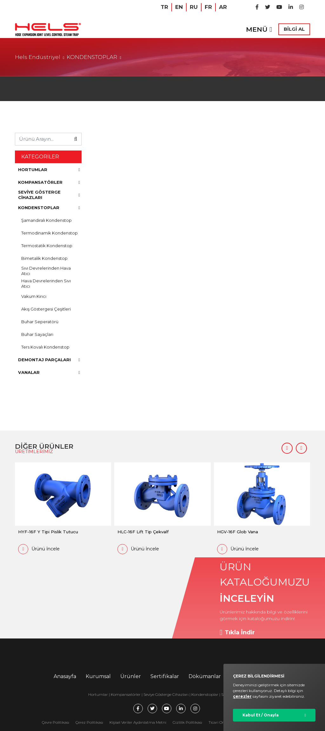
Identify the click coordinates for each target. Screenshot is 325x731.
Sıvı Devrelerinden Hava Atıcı (46, 271)
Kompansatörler (126, 694)
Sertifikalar (164, 676)
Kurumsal (98, 676)
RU (194, 7)
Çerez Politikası (89, 722)
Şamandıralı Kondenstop (46, 220)
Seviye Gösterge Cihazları (166, 694)
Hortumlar (98, 694)
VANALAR (49, 372)
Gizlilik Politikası (187, 722)
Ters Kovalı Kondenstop (45, 346)
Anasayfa (65, 676)
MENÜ (259, 29)
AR (223, 7)
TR (164, 7)
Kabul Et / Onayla (260, 715)
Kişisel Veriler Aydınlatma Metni (137, 722)
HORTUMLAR (49, 169)
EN (179, 7)
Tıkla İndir (237, 632)
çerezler (242, 696)
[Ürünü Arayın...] (42, 139)
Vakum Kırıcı (33, 296)
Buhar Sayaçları (37, 334)
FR (208, 7)
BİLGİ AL (294, 29)
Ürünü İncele (39, 549)
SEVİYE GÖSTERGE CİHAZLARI (49, 194)
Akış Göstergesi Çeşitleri (46, 308)
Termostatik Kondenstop (46, 245)
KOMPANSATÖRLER (49, 182)
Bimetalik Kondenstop (44, 258)
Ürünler (130, 676)
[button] (287, 448)
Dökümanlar (205, 676)
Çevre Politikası (55, 722)
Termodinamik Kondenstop (49, 232)
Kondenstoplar (204, 694)
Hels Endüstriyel (37, 57)
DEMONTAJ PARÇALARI (49, 359)
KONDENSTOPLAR (92, 57)
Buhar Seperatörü (39, 321)
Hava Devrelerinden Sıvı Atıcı (46, 283)
